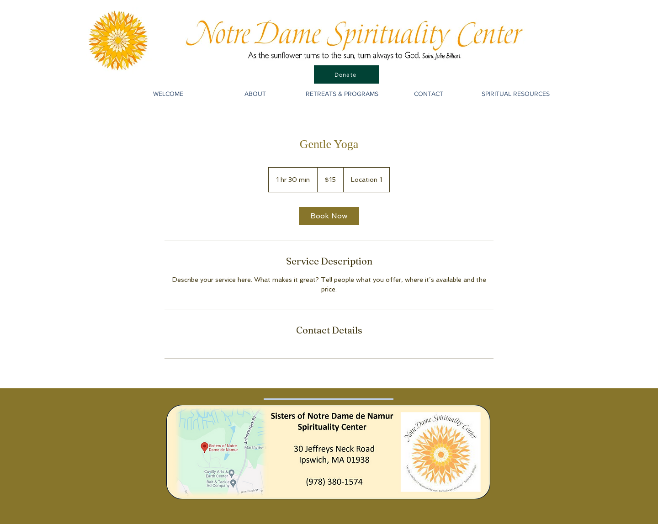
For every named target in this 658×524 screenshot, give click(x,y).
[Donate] (346, 74)
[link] (329, 216)
